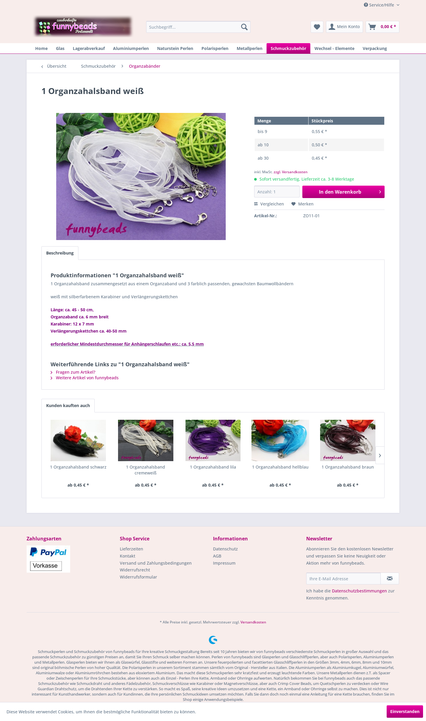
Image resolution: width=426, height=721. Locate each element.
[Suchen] (244, 27)
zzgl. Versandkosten (291, 171)
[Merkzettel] (317, 27)
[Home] (41, 48)
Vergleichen (269, 204)
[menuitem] (198, 27)
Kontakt (127, 556)
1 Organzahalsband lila (213, 467)
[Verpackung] (375, 48)
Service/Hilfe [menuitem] (379, 5)
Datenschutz (225, 549)
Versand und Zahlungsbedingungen (156, 563)
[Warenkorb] (382, 27)
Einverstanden (404, 711)
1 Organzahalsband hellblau (280, 467)
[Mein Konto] (344, 27)
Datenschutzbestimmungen (359, 591)
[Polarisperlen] (215, 48)
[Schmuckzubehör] (288, 48)
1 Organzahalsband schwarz (78, 467)
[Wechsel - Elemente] (334, 48)
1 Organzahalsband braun (348, 467)
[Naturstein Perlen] (175, 48)
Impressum (224, 563)
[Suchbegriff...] (198, 27)
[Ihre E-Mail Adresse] (343, 578)
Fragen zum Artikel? (73, 372)
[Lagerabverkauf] (89, 48)
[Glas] (60, 48)
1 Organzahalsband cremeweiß (145, 470)
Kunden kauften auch (68, 405)
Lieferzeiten (131, 549)
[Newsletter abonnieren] (389, 578)
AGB (217, 556)
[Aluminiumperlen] (131, 48)
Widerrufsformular (138, 577)
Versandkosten (253, 622)
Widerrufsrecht (135, 570)
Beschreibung (60, 253)
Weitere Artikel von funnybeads (85, 377)
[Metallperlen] (250, 48)
